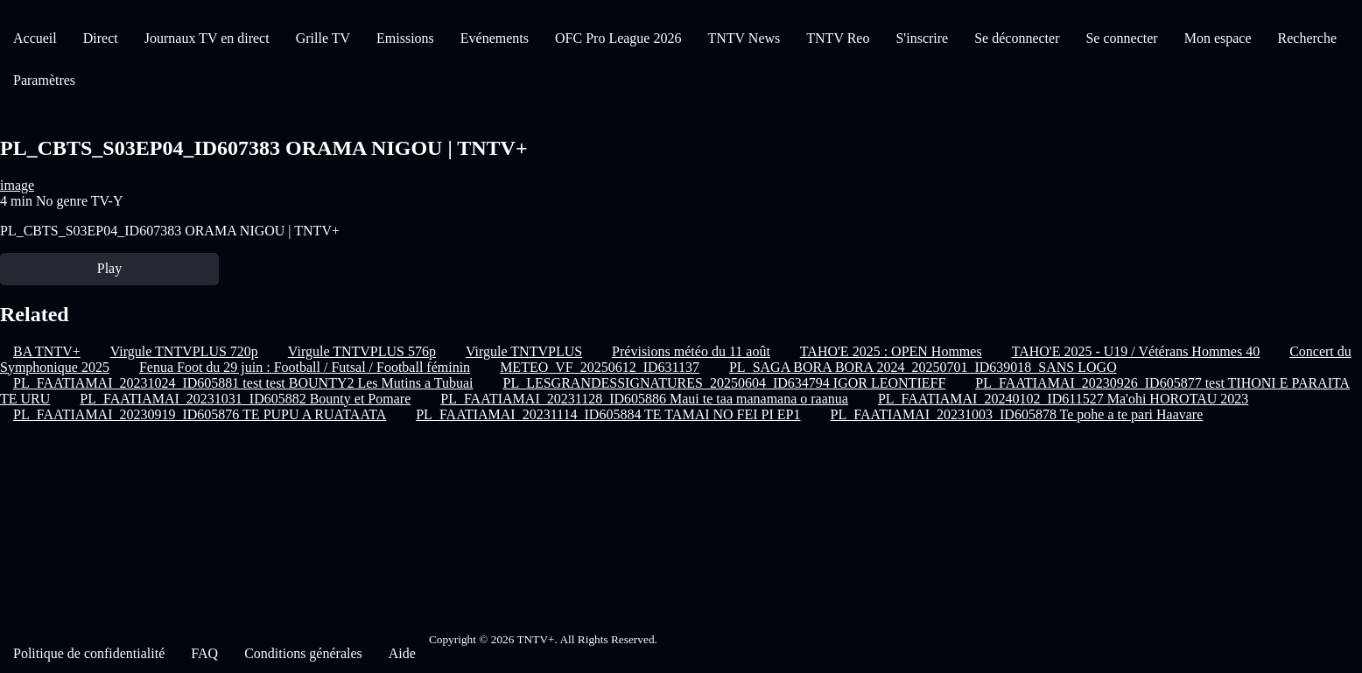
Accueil (35, 38)
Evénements (494, 38)
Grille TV (323, 38)
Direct (100, 38)
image (17, 185)
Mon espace (1218, 38)
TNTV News (743, 38)
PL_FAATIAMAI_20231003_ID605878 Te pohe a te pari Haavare (1017, 414)
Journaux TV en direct (207, 38)
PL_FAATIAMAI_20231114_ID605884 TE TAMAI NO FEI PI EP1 (608, 414)
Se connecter (1121, 38)
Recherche (1307, 38)
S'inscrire (921, 38)
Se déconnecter (1016, 38)
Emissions (405, 38)
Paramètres (44, 80)
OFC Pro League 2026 (618, 38)
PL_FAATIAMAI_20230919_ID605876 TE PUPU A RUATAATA (199, 414)
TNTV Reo (837, 38)
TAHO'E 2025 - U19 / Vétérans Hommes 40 (1136, 351)
